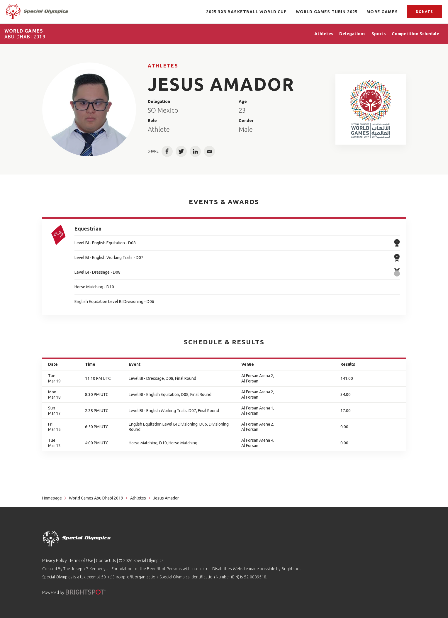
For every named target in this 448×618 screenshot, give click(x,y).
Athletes (163, 65)
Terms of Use (81, 560)
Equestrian (87, 228)
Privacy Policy (54, 560)
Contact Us (106, 560)
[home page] (37, 11)
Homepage (52, 498)
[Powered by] (86, 592)
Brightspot (291, 568)
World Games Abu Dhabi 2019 (96, 498)
